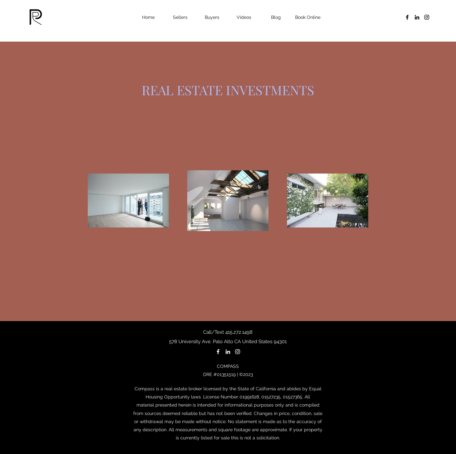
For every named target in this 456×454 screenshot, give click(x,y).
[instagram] (426, 17)
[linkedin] (417, 17)
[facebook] (407, 17)
